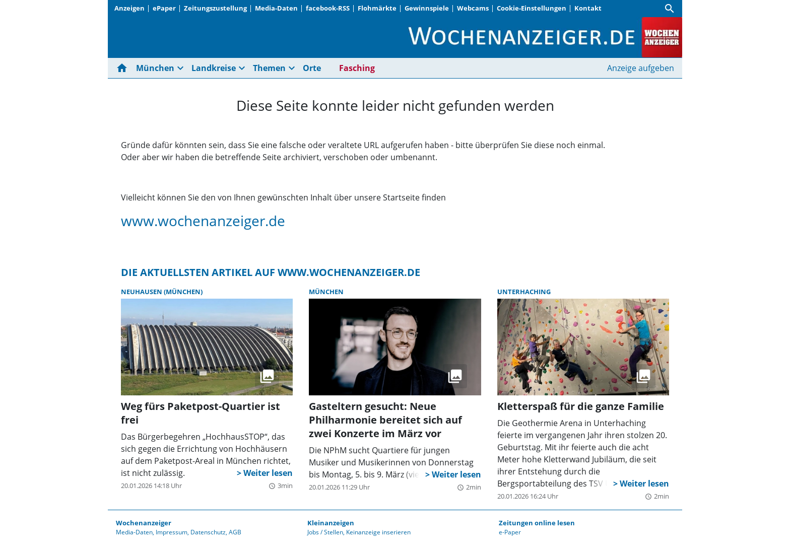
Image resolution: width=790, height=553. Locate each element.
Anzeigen (129, 8)
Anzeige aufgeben (640, 68)
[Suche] (670, 9)
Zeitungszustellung (215, 8)
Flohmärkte (377, 8)
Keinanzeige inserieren (378, 532)
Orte (312, 68)
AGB (235, 532)
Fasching (357, 68)
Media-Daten (276, 8)
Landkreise (213, 68)
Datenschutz (208, 532)
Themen (269, 68)
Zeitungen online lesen (537, 522)
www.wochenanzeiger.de (203, 220)
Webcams (473, 8)
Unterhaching (524, 291)
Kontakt (588, 8)
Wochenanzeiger (143, 522)
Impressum (171, 532)
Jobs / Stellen (325, 532)
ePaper (164, 8)
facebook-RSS (328, 8)
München (155, 68)
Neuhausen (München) (162, 291)
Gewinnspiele (427, 8)
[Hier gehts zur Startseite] (124, 68)
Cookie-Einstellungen (531, 8)
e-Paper (510, 532)
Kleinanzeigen (330, 522)
